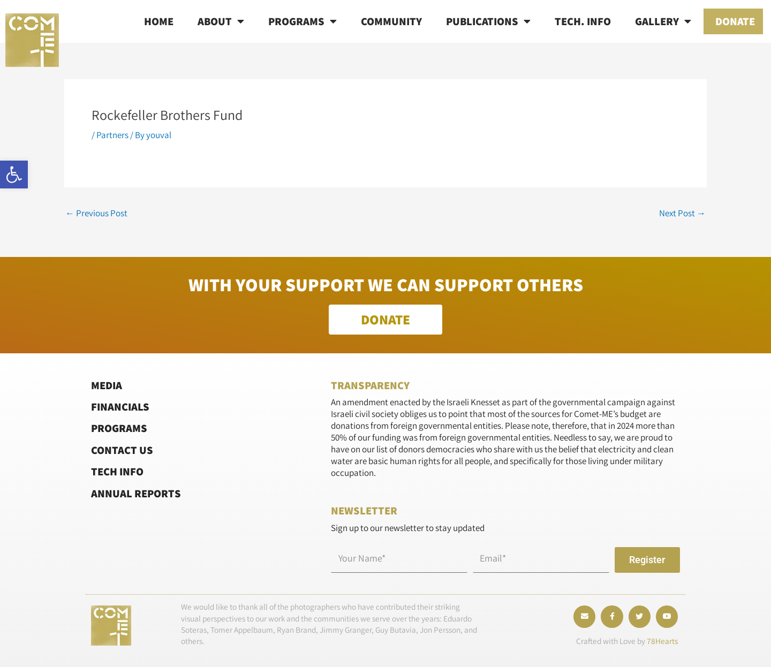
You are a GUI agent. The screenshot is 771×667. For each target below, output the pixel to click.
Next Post (682, 213)
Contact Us (122, 450)
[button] (14, 174)
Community (391, 21)
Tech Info (117, 471)
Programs (302, 21)
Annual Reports (136, 493)
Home (158, 21)
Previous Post (96, 213)
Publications (488, 21)
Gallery (663, 21)
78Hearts (662, 640)
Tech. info (583, 21)
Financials (120, 406)
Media (106, 384)
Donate (735, 21)
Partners (112, 135)
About (221, 21)
